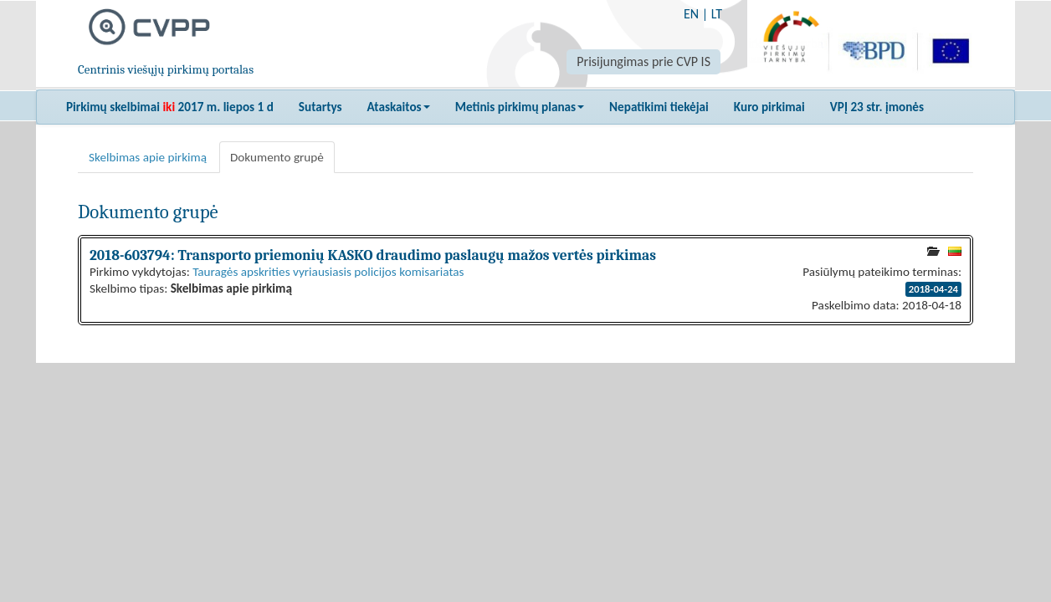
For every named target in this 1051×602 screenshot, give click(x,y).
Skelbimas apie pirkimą (148, 157)
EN (691, 14)
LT (716, 14)
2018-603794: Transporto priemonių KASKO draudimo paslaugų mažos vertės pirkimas (373, 255)
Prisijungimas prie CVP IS (643, 61)
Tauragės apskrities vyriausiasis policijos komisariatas (328, 271)
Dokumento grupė (277, 157)
